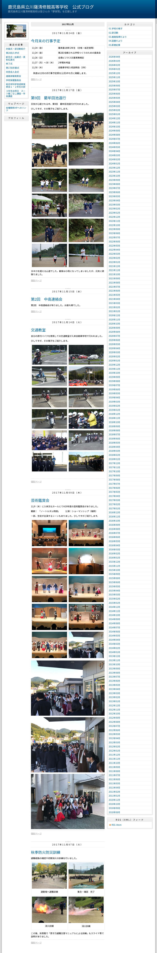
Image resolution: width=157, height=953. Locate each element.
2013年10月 (114, 664)
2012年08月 (114, 721)
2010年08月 (114, 812)
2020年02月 (114, 356)
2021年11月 (114, 270)
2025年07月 (114, 89)
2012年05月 (114, 734)
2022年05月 (114, 245)
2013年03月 (114, 693)
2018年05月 (114, 442)
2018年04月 (114, 446)
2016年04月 (114, 545)
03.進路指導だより (118, 36)
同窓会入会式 (12, 71)
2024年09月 (114, 130)
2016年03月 (114, 549)
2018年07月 (114, 434)
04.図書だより (115, 40)
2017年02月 (114, 504)
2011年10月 (114, 762)
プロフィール (16, 118)
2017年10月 (114, 471)
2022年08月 (114, 233)
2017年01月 (114, 508)
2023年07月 (114, 188)
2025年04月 (114, 101)
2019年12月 (114, 364)
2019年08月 (114, 381)
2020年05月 (114, 344)
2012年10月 (114, 713)
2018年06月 (114, 438)
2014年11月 (114, 611)
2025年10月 (114, 81)
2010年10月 (114, 803)
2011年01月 (114, 795)
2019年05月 (114, 393)
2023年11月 (114, 171)
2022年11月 (114, 220)
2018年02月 (114, 454)
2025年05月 (114, 97)
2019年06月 (114, 389)
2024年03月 (114, 155)
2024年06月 (114, 142)
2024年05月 (114, 147)
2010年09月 (114, 808)
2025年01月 (114, 114)
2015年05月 (114, 586)
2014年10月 (114, 615)
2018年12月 (114, 413)
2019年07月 (114, 385)
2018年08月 (114, 430)
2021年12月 (114, 266)
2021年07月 (114, 286)
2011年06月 (114, 779)
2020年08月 (114, 331)
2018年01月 (114, 459)
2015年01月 (114, 602)
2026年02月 (114, 64)
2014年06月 (114, 631)
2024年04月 (114, 151)
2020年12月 (114, 315)
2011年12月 (114, 754)
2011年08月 (114, 771)
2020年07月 (114, 335)
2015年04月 (114, 590)
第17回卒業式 (12, 67)
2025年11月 (114, 77)
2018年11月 (114, 418)
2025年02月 (114, 110)
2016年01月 (114, 557)
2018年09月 (114, 426)
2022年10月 (114, 225)
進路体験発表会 (13, 76)
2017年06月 (114, 487)
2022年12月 (114, 216)
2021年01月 (114, 311)
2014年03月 (114, 643)
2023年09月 (114, 179)
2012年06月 (114, 730)
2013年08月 (114, 672)
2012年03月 (114, 742)
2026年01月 (114, 68)
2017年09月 (114, 475)
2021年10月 (114, 274)
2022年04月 (114, 249)
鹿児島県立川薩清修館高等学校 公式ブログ (51, 7)
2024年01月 (114, 163)
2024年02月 (114, 159)
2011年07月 (114, 775)
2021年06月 (114, 290)
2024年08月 (114, 134)
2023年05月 (114, 196)
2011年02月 (114, 791)
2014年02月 (114, 647)
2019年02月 (114, 405)
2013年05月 (114, 684)
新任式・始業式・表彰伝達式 (15, 58)
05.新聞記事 (114, 44)
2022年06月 (114, 241)
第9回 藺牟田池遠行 (48, 97)
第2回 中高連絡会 (46, 299)
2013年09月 (114, 668)
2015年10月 (114, 569)
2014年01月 (114, 652)
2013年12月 (114, 656)
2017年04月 (114, 495)
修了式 (9, 63)
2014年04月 (114, 639)
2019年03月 (114, 401)
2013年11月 (114, 660)
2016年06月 (114, 537)
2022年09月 (114, 229)
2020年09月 (114, 327)
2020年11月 (114, 319)
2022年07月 (114, 237)
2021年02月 (114, 307)
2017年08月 (114, 479)
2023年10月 (114, 175)
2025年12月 (114, 73)
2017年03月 (114, 500)
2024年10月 (114, 126)
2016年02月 (114, 553)
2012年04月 (114, 738)
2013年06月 (114, 680)
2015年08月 (114, 578)
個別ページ (36, 79)
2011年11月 (114, 758)
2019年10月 (114, 372)
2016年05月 (114, 541)
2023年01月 (114, 212)
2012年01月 (114, 750)
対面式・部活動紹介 (15, 48)
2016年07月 (114, 532)
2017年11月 (114, 467)
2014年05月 (114, 635)
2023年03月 (114, 204)
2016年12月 (114, 512)
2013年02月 (114, 697)
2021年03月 (114, 303)
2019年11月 (114, 368)
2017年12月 (114, 463)
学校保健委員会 (13, 80)
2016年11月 (114, 516)
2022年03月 (114, 253)
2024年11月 (114, 122)
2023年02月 (114, 208)
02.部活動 (113, 32)
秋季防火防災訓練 (45, 852)
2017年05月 (114, 491)
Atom (119, 824)
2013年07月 (114, 676)
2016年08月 (114, 528)
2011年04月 (114, 787)
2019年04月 (114, 397)
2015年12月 (114, 561)
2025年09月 (114, 85)
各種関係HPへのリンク (16, 109)
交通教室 (38, 329)
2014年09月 (114, 619)
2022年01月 (114, 262)
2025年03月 (114, 106)
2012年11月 (114, 709)
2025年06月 (114, 93)
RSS (113, 824)
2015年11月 (114, 565)
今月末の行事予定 (45, 40)
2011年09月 (114, 767)
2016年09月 (114, 524)
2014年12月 (114, 606)
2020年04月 (114, 348)
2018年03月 (114, 450)
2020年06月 (114, 340)
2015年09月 (114, 573)
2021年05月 (114, 294)
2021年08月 (114, 282)
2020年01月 (114, 360)
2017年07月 (114, 483)
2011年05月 (114, 783)
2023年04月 (114, 200)
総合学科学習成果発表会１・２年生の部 (15, 85)
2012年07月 (114, 725)
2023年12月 (114, 167)
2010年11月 (114, 799)
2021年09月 (114, 278)
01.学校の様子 (115, 28)
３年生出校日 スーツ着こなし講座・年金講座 (15, 93)
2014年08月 (114, 623)
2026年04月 (114, 56)
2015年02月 (114, 598)
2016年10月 (114, 520)
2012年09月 (114, 717)
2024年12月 (114, 118)
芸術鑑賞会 (40, 500)
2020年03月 (114, 352)
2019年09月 (114, 376)
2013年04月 (114, 689)
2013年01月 (114, 701)
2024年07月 (114, 138)
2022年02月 (114, 257)
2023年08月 (114, 184)
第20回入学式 (12, 52)
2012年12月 (114, 705)
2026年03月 (114, 60)
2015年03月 (114, 594)
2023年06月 (114, 192)
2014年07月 (114, 627)
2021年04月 (114, 298)
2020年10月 (114, 323)
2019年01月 (114, 409)
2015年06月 (114, 582)
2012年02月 (114, 746)
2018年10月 (114, 422)
